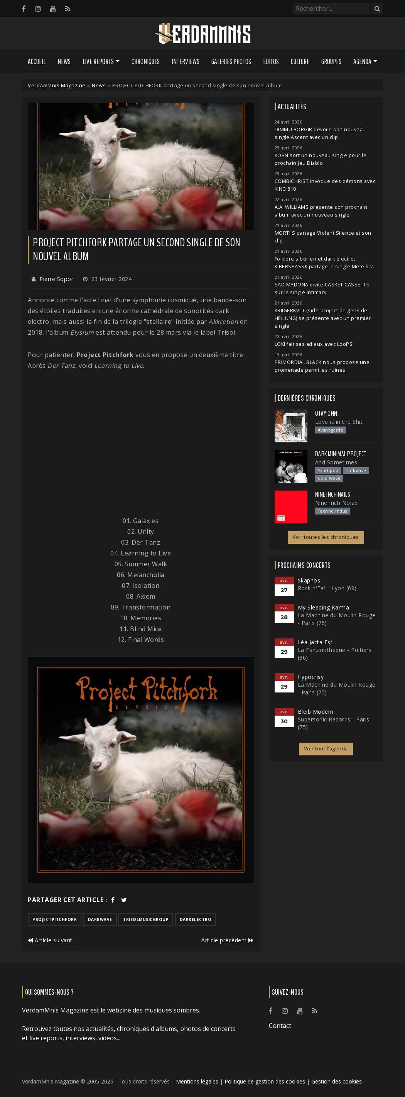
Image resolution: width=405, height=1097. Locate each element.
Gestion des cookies (336, 1081)
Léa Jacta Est (315, 642)
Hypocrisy (311, 677)
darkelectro (196, 919)
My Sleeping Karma (323, 607)
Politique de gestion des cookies (264, 1081)
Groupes (331, 61)
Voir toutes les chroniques (326, 537)
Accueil (37, 61)
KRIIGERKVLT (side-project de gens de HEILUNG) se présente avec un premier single (323, 318)
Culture (300, 61)
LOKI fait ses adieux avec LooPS (314, 344)
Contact (280, 1025)
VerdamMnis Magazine (57, 85)
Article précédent (227, 940)
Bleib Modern (316, 711)
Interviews (185, 61)
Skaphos (309, 580)
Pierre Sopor (56, 279)
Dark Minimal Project (340, 454)
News (64, 61)
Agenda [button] (362, 61)
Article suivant (50, 940)
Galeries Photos (231, 61)
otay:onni (327, 413)
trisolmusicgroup (146, 919)
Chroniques (146, 61)
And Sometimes (336, 462)
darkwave (100, 919)
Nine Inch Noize (336, 502)
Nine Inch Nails (333, 494)
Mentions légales (197, 1081)
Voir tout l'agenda (326, 748)
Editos (271, 61)
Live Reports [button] (98, 61)
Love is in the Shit (339, 421)
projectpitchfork (54, 919)
